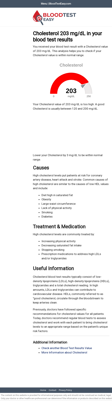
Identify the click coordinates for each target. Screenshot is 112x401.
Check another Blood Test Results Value (66, 348)
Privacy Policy (65, 390)
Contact (52, 390)
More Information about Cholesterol (64, 352)
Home (43, 390)
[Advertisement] (71, 132)
